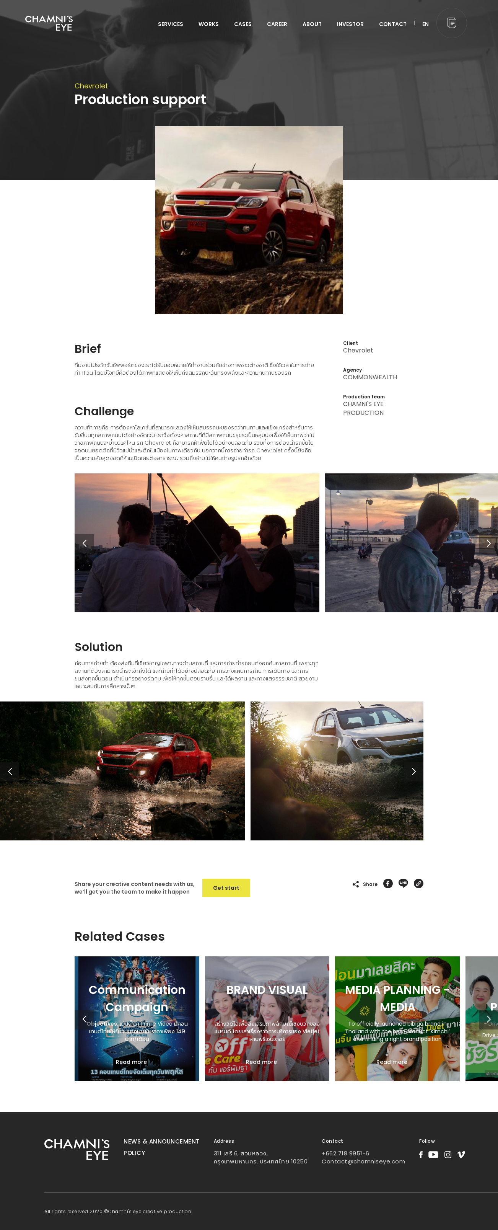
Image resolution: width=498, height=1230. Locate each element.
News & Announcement (162, 1141)
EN (425, 24)
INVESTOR (350, 24)
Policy (134, 1153)
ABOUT (312, 24)
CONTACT (393, 24)
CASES (243, 24)
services (170, 24)
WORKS (209, 24)
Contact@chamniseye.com (363, 1161)
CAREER (277, 24)
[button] (488, 543)
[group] (137, 1018)
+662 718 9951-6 (345, 1153)
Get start (226, 888)
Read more (131, 1062)
